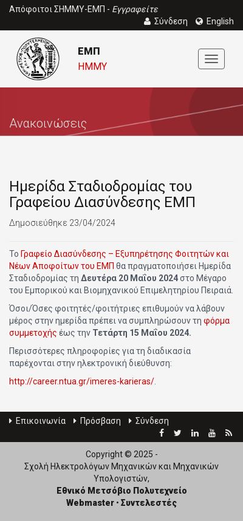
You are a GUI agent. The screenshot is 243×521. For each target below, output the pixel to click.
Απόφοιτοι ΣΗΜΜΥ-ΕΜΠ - (83, 9)
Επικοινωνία (37, 421)
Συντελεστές (149, 503)
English (215, 21)
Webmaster (90, 503)
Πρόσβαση (97, 421)
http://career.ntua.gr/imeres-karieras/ (81, 381)
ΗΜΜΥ (92, 66)
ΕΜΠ (89, 51)
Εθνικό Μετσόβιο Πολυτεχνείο (121, 490)
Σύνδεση (149, 421)
